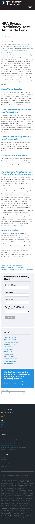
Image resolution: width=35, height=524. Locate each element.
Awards (3, 428)
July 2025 (9, 347)
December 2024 (11, 363)
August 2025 (10, 344)
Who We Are (5, 424)
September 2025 (11, 342)
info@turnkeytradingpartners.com (13, 225)
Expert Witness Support (8, 449)
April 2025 (9, 354)
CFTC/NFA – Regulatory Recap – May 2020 (17, 269)
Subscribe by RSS (7, 390)
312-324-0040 (8, 409)
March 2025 (10, 356)
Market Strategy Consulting (10, 443)
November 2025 (11, 337)
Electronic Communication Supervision (13, 447)
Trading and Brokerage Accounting (12, 441)
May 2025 (8, 351)
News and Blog (6, 466)
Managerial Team (6, 426)
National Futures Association (21, 44)
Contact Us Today (14, 383)
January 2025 (10, 361)
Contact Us (4, 457)
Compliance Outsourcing (9, 439)
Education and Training (8, 445)
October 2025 (11, 339)
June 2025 (9, 349)
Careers (3, 459)
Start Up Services (6, 437)
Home (3, 422)
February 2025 (11, 359)
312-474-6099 (8, 412)
